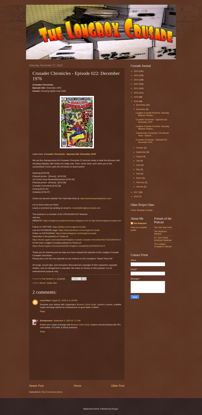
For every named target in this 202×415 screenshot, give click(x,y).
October (140, 148)
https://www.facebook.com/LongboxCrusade (79, 230)
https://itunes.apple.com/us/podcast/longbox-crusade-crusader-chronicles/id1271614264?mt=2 (76, 240)
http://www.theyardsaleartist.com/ (95, 198)
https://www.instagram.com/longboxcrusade (76, 233)
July (138, 160)
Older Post (117, 385)
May (138, 169)
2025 (136, 71)
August (139, 156)
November (141, 109)
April (138, 173)
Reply (42, 311)
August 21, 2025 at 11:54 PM (64, 300)
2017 (136, 192)
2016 (136, 196)
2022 (136, 84)
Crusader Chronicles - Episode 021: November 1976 (152, 141)
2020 (136, 93)
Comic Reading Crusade (142, 210)
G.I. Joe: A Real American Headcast (163, 238)
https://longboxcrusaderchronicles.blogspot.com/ (65, 220)
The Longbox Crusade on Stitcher (163, 245)
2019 (136, 97)
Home (77, 385)
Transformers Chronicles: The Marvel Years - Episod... (152, 134)
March (139, 178)
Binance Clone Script (86, 304)
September (141, 152)
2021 (136, 88)
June (138, 165)
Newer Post (36, 385)
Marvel (42, 283)
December (141, 105)
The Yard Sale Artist (163, 227)
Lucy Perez (45, 300)
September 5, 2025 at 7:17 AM (67, 320)
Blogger (114, 409)
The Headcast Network (160, 232)
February (140, 182)
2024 (136, 75)
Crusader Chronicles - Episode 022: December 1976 (70, 154)
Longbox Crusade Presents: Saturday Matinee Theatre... (152, 114)
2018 (136, 101)
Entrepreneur (46, 320)
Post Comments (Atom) (52, 392)
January (140, 186)
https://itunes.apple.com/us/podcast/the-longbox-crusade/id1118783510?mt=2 (68, 246)
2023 (136, 80)
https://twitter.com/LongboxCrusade (69, 227)
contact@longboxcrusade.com (86, 208)
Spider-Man (52, 283)
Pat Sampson (140, 223)
